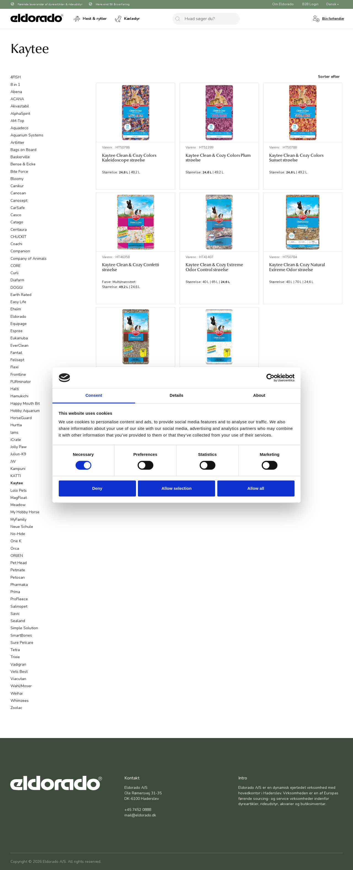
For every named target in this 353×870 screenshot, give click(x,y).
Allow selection (176, 488)
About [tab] (259, 395)
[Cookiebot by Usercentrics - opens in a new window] (270, 378)
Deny (97, 488)
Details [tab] (176, 395)
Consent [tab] (93, 395)
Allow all (255, 488)
